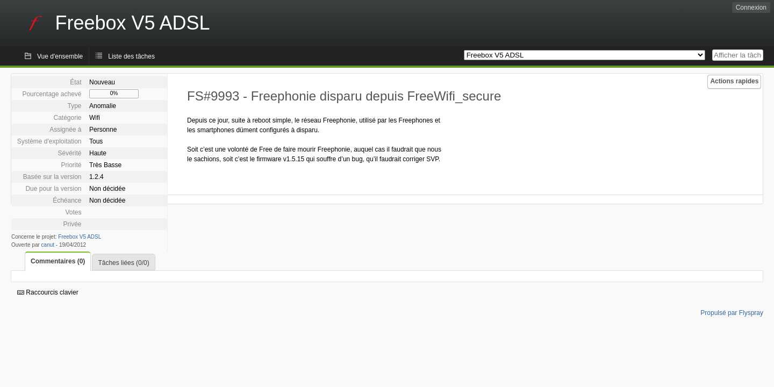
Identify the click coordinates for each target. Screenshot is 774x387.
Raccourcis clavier (47, 292)
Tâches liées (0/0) (123, 263)
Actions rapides (734, 81)
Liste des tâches (131, 56)
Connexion (751, 7)
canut (47, 245)
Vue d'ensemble (60, 56)
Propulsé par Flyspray (731, 313)
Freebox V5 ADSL (79, 237)
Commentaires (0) (58, 261)
